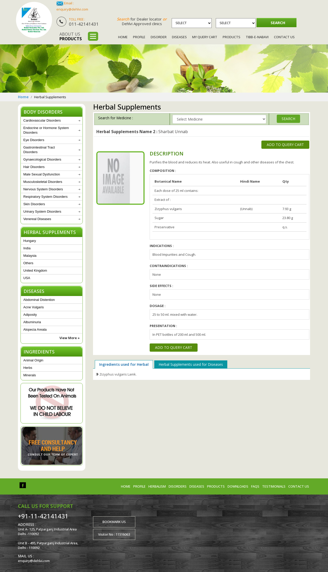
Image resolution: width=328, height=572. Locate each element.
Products (231, 37)
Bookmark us (114, 521)
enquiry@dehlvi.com (72, 9)
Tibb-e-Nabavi (257, 37)
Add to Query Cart (285, 144)
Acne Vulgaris (33, 307)
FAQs (255, 486)
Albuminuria (32, 322)
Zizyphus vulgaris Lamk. (118, 374)
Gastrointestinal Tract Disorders (39, 149)
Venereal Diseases (37, 219)
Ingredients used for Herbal (124, 364)
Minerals (29, 375)
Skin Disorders (34, 204)
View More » (69, 338)
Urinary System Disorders (42, 211)
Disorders (178, 486)
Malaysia (29, 256)
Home (123, 37)
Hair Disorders (34, 167)
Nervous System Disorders (43, 189)
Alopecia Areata (35, 329)
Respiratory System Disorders (45, 197)
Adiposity (30, 315)
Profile (139, 37)
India (26, 248)
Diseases (179, 37)
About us (70, 36)
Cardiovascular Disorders (42, 120)
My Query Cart (204, 37)
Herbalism (157, 486)
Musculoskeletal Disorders (42, 182)
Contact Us (284, 37)
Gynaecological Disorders (42, 159)
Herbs (27, 368)
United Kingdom (35, 270)
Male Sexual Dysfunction (41, 174)
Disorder (159, 37)
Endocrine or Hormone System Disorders (46, 130)
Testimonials (273, 486)
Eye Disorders (33, 140)
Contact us (298, 486)
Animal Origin (33, 360)
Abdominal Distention (39, 300)
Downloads (238, 486)
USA (26, 278)
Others (28, 263)
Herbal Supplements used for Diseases (191, 364)
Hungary (29, 241)
